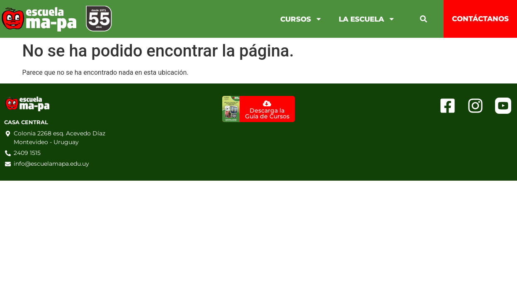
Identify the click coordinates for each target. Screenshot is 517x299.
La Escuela (367, 19)
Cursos (301, 19)
